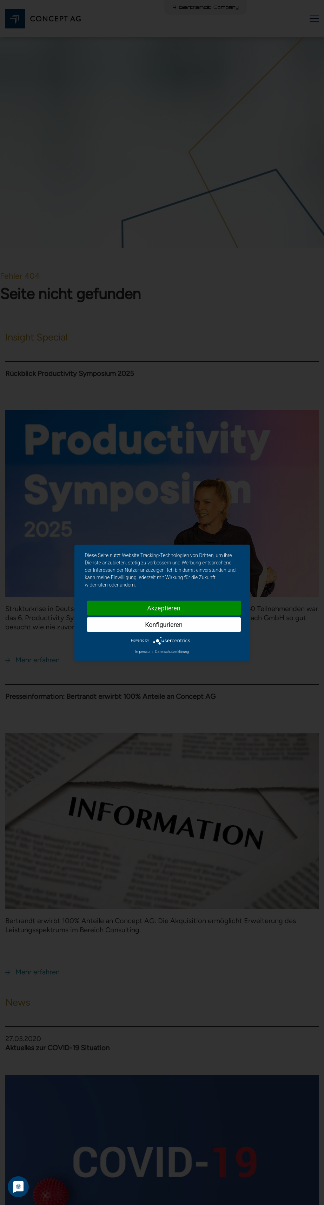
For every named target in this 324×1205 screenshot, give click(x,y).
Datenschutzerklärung (172, 651)
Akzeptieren (163, 607)
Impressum (144, 651)
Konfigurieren (164, 624)
